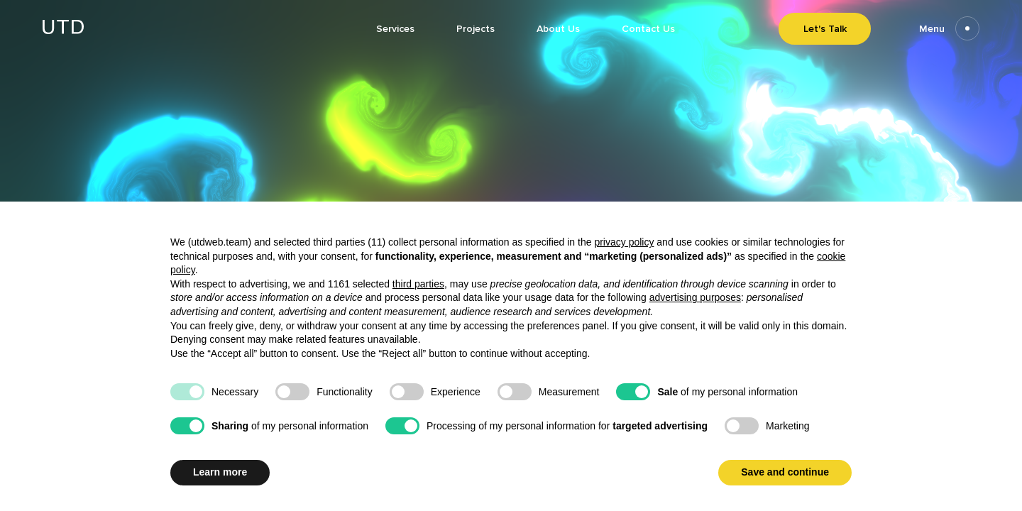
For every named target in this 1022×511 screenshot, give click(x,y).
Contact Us (648, 29)
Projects (475, 29)
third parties (418, 284)
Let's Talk (825, 29)
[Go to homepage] (63, 30)
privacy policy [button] (624, 242)
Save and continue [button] (785, 472)
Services (395, 29)
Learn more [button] (220, 472)
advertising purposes (695, 297)
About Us (558, 29)
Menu (949, 28)
